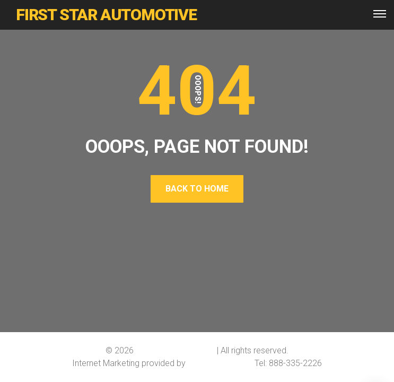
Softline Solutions (220, 363)
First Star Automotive (175, 350)
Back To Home (197, 189)
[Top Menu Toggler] (379, 13)
